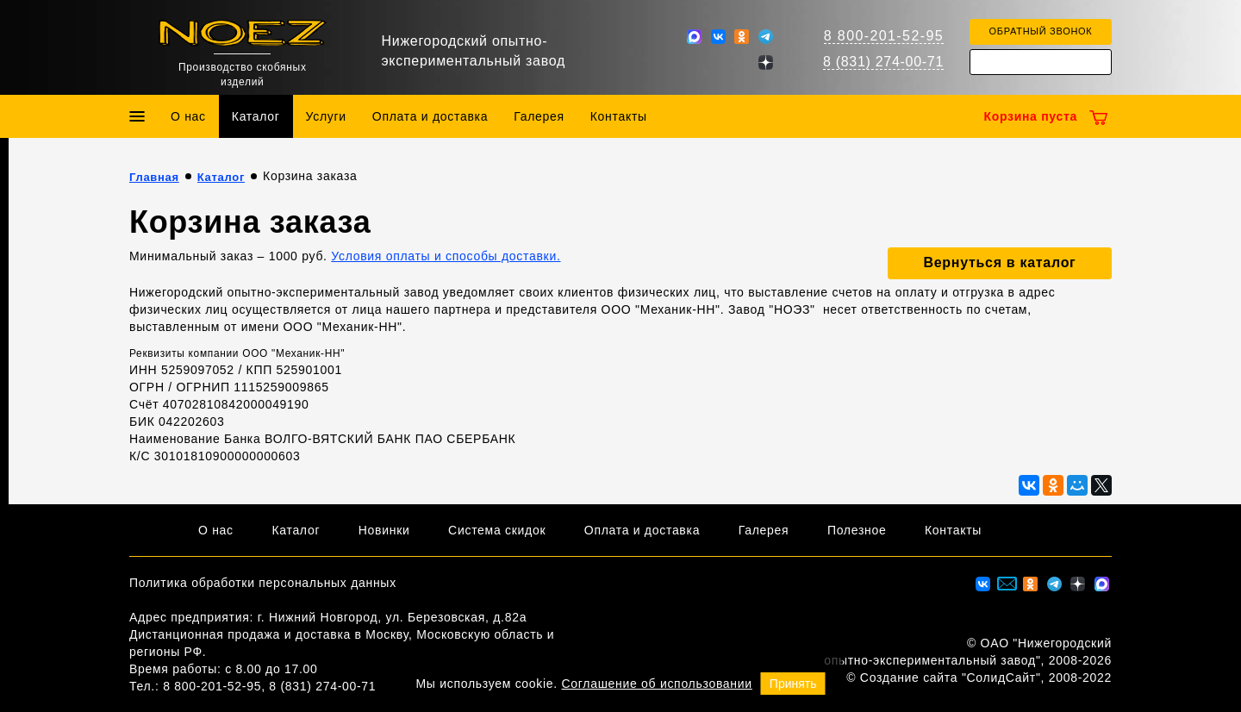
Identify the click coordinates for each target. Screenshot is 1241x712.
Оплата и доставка (430, 116)
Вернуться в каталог (1000, 262)
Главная (154, 177)
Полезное (857, 530)
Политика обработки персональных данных (262, 583)
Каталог (256, 116)
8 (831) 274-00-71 (883, 61)
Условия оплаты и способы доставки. (445, 256)
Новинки (384, 530)
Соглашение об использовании (657, 683)
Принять (793, 683)
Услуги (326, 116)
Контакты (618, 116)
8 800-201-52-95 (884, 35)
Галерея (539, 116)
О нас (188, 116)
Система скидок (497, 530)
